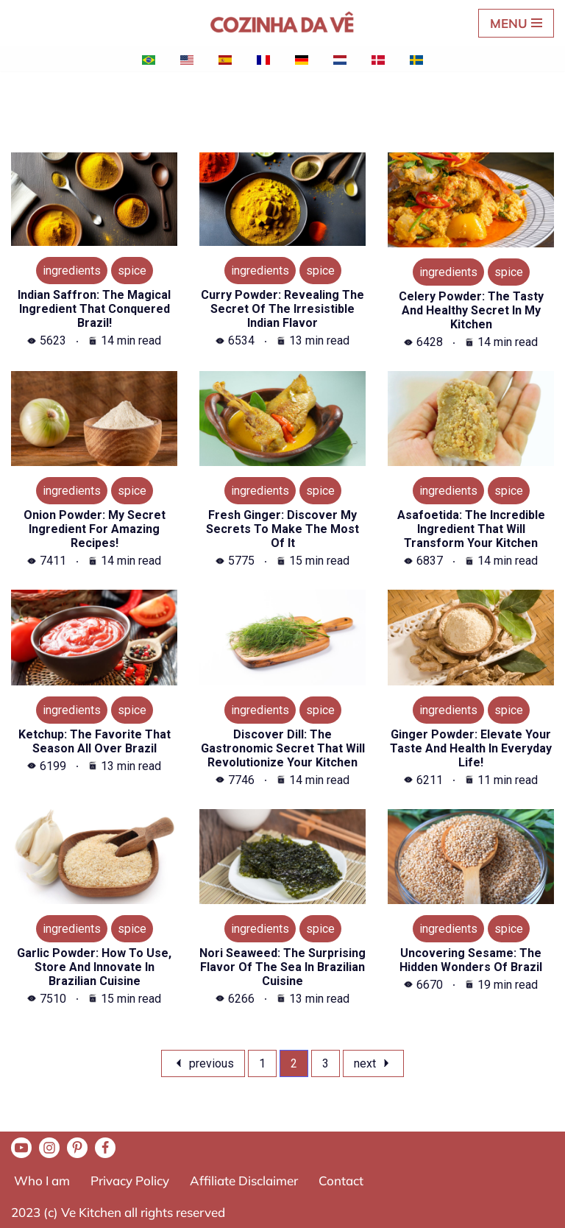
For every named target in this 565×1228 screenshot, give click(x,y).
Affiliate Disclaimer (244, 1180)
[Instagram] (49, 1147)
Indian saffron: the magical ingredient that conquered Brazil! (94, 309)
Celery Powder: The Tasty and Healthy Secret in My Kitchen (471, 310)
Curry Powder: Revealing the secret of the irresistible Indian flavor (282, 309)
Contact (341, 1180)
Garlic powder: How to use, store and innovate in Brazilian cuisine (94, 967)
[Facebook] (105, 1147)
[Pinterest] (77, 1147)
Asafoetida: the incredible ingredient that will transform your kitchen (471, 529)
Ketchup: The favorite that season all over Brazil (94, 741)
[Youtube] (21, 1147)
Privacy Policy (129, 1180)
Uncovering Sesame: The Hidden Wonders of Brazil (470, 960)
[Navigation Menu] (516, 23)
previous (203, 1063)
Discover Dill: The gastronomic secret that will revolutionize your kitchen (283, 748)
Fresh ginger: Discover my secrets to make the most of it (282, 529)
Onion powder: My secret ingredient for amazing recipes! (95, 529)
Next (373, 1063)
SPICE (132, 271)
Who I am (42, 1180)
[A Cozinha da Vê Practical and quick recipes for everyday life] (282, 22)
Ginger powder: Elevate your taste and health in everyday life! (471, 748)
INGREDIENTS (72, 271)
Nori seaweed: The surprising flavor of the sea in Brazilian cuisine (282, 967)
